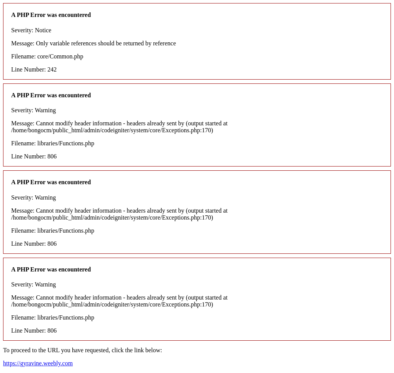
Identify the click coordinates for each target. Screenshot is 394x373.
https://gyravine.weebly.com (38, 363)
